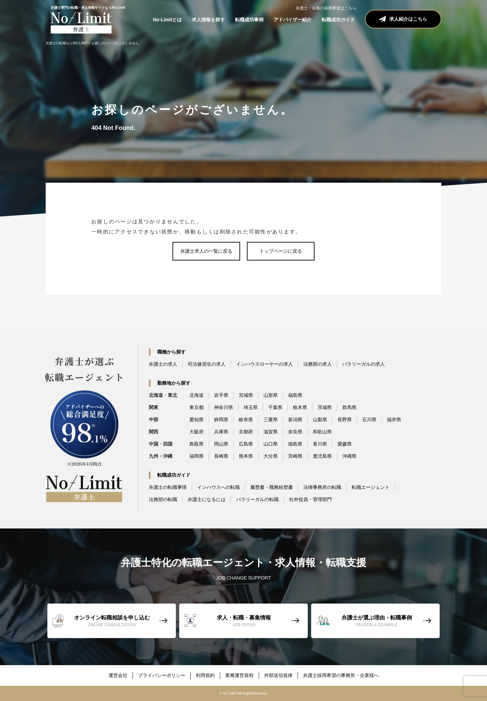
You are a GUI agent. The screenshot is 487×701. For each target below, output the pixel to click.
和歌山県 (322, 431)
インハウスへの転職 (218, 487)
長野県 (345, 419)
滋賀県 (270, 431)
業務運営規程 (239, 675)
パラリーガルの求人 (363, 364)
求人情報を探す (208, 19)
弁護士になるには (207, 499)
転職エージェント (371, 487)
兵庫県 (221, 431)
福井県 (394, 419)
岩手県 (221, 395)
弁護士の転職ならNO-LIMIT (67, 43)
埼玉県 (251, 407)
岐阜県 (246, 419)
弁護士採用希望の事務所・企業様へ (341, 675)
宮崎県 (295, 456)
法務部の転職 (163, 499)
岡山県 (221, 444)
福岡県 (196, 456)
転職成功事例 (249, 19)
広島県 (246, 444)
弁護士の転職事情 (168, 487)
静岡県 (221, 419)
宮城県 (246, 395)
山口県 (270, 444)
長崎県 (221, 456)
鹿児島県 (322, 456)
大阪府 (196, 431)
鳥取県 (196, 444)
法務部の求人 (317, 364)
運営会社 (118, 675)
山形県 (270, 395)
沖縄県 (349, 456)
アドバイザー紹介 (292, 19)
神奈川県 (223, 407)
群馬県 (349, 407)
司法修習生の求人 (207, 364)
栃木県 (300, 407)
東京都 (196, 407)
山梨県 (320, 419)
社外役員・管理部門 (310, 499)
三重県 (270, 419)
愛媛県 (345, 444)
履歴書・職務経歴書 (271, 487)
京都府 (246, 431)
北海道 (196, 395)
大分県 (270, 456)
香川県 (320, 444)
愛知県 (196, 419)
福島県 (295, 395)
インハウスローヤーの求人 (264, 364)
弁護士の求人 (163, 364)
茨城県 (325, 407)
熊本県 (246, 456)
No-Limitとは (167, 19)
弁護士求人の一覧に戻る (206, 251)
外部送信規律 (278, 675)
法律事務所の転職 (322, 487)
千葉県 (275, 407)
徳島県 (295, 444)
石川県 (369, 419)
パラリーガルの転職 (257, 499)
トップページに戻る (280, 251)
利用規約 (205, 675)
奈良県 (295, 431)
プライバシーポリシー (161, 675)
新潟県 (295, 419)
